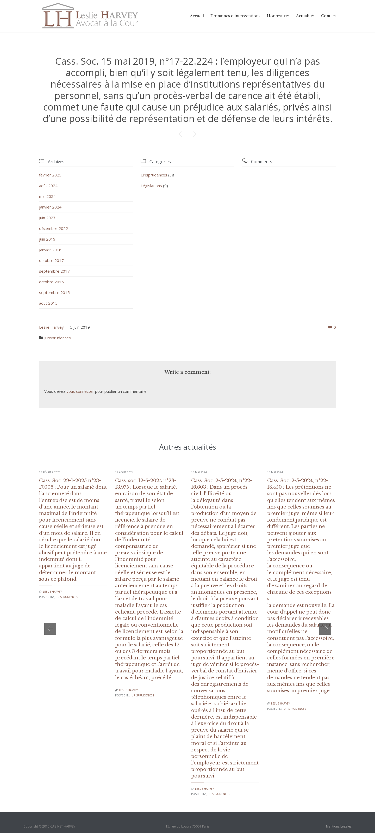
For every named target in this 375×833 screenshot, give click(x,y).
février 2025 (50, 174)
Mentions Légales (339, 826)
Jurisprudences (154, 174)
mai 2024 (47, 196)
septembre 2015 (54, 292)
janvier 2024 (50, 207)
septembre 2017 (54, 271)
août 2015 (48, 303)
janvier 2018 (50, 249)
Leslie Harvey (51, 327)
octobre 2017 (51, 260)
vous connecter (80, 391)
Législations (151, 185)
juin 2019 (47, 239)
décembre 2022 (53, 228)
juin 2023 (47, 217)
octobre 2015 (51, 281)
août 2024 (48, 185)
